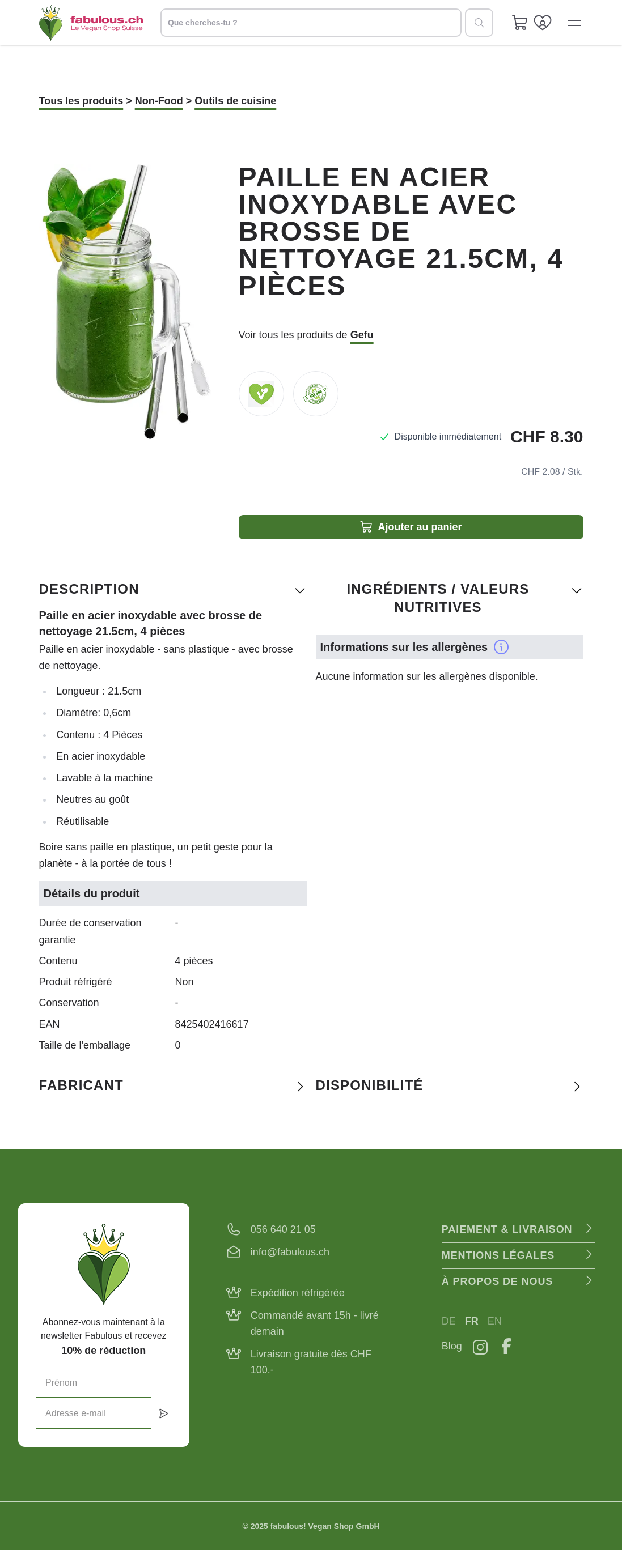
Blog (452, 1346)
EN (495, 1321)
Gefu (362, 334)
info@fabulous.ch (290, 1252)
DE (449, 1321)
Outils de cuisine (235, 101)
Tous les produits (81, 101)
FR (472, 1321)
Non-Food (159, 101)
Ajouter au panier (410, 527)
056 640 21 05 (283, 1229)
